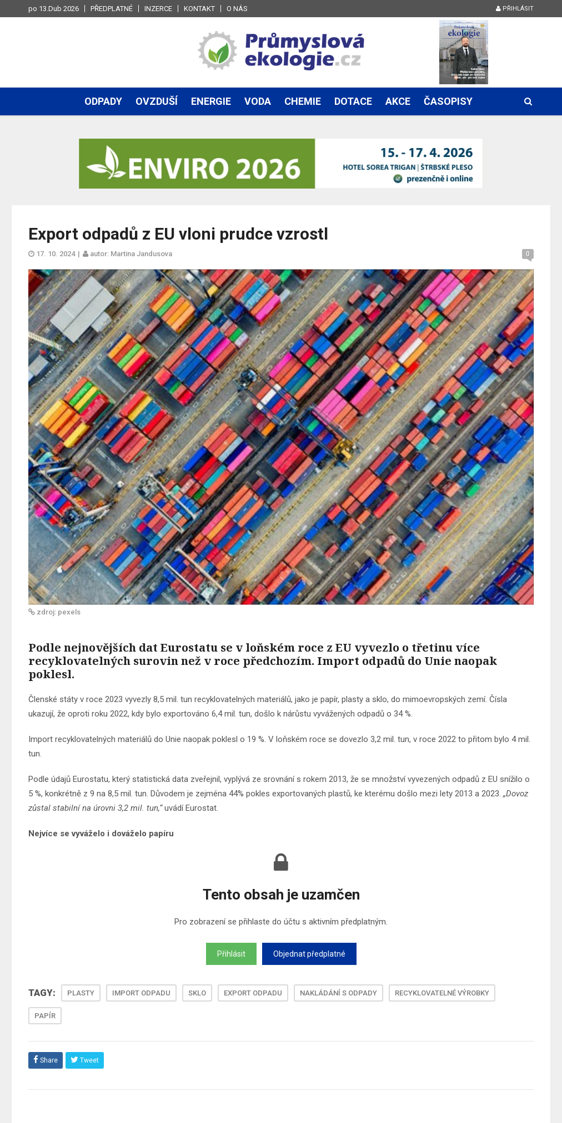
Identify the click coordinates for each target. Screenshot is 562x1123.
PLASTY (80, 993)
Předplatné (112, 8)
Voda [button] (257, 101)
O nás (237, 8)
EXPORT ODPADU (253, 993)
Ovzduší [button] (157, 101)
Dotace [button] (353, 101)
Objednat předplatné (309, 953)
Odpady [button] (103, 101)
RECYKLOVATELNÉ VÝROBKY (442, 993)
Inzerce (158, 8)
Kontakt (199, 8)
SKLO (197, 993)
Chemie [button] (302, 101)
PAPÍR (45, 1016)
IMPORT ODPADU (141, 993)
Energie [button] (211, 101)
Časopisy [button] (448, 101)
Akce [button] (397, 101)
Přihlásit (515, 8)
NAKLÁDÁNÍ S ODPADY (338, 993)
